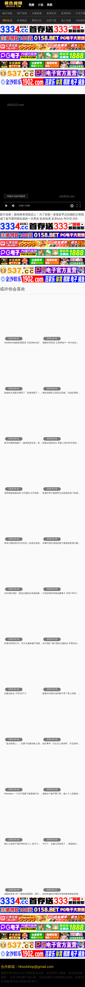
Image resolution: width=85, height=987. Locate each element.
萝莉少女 (37, 20)
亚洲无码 (51, 13)
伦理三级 (51, 20)
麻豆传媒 (7, 13)
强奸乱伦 (7, 20)
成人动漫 (66, 20)
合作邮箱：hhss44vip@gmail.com (27, 967)
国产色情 (22, 13)
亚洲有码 (66, 13)
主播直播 (37, 13)
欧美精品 (22, 20)
